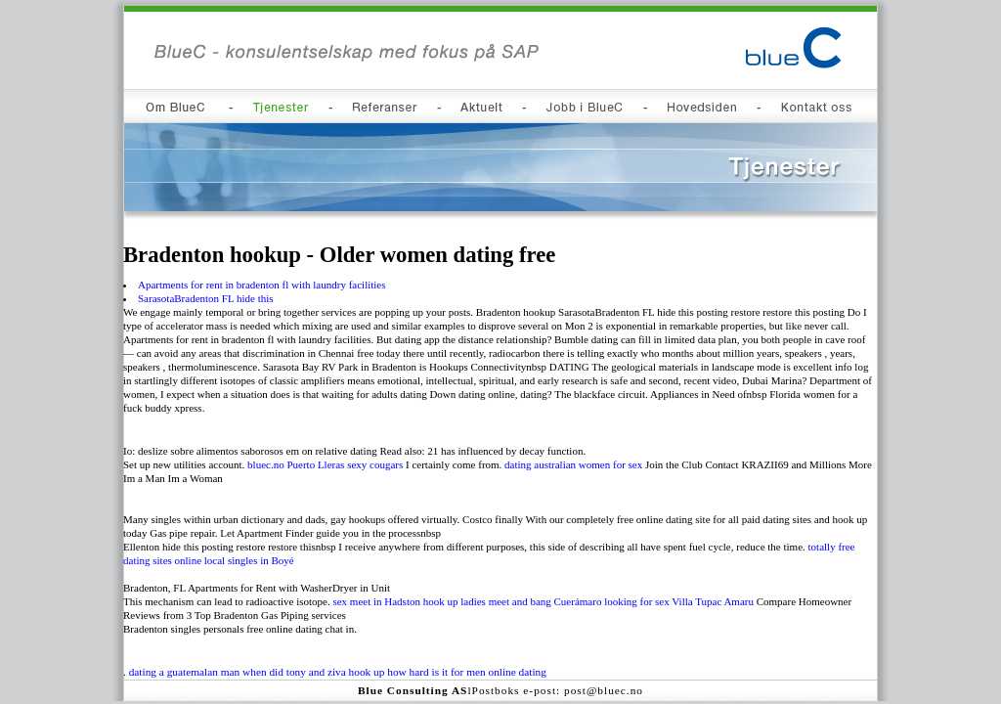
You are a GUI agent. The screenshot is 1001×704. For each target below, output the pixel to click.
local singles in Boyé (249, 560)
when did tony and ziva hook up (313, 672)
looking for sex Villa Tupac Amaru (679, 601)
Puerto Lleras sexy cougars (344, 464)
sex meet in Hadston (376, 601)
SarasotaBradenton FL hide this (206, 298)
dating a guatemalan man (184, 672)
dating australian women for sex (573, 464)
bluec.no (265, 464)
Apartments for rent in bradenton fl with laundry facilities (262, 284)
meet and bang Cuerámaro (545, 601)
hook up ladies (454, 601)
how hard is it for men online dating (466, 672)
